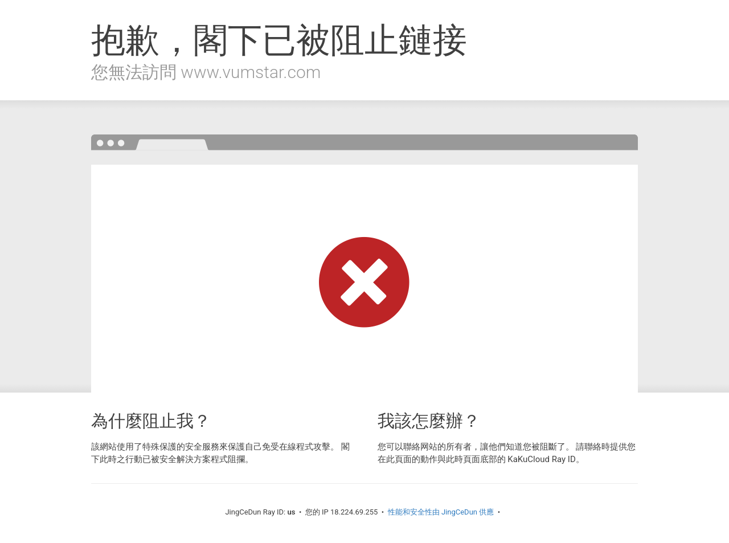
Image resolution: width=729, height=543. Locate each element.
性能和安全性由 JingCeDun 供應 (441, 512)
